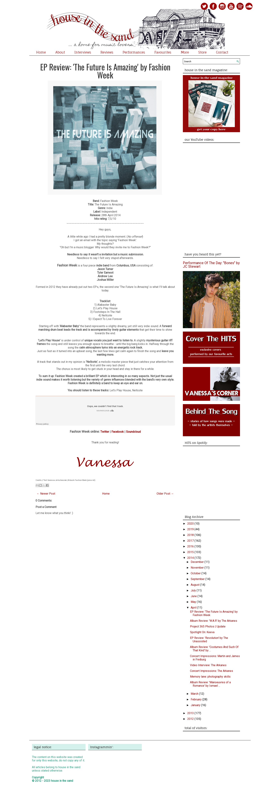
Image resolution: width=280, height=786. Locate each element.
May (194, 602)
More (185, 52)
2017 (190, 540)
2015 (190, 552)
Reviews (107, 52)
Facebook (117, 431)
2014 (190, 557)
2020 (190, 523)
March (195, 693)
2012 (190, 719)
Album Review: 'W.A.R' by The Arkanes (213, 620)
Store (202, 52)
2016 (190, 546)
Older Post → (165, 493)
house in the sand (62, 780)
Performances (134, 52)
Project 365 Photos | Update (208, 626)
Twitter (104, 431)
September (198, 579)
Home (41, 52)
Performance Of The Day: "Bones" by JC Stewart (211, 265)
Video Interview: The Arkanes (208, 665)
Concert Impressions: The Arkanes (211, 671)
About (60, 52)
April (194, 607)
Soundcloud (133, 431)
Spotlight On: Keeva (202, 632)
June (194, 596)
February (196, 699)
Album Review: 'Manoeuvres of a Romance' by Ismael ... (210, 684)
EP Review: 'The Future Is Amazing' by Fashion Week (105, 71)
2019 (190, 529)
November (197, 567)
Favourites (162, 52)
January (196, 705)
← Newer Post (46, 493)
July (194, 590)
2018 (190, 535)
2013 (190, 713)
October (196, 573)
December (197, 562)
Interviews (82, 52)
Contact (222, 52)
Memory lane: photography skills (210, 676)
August (195, 584)
